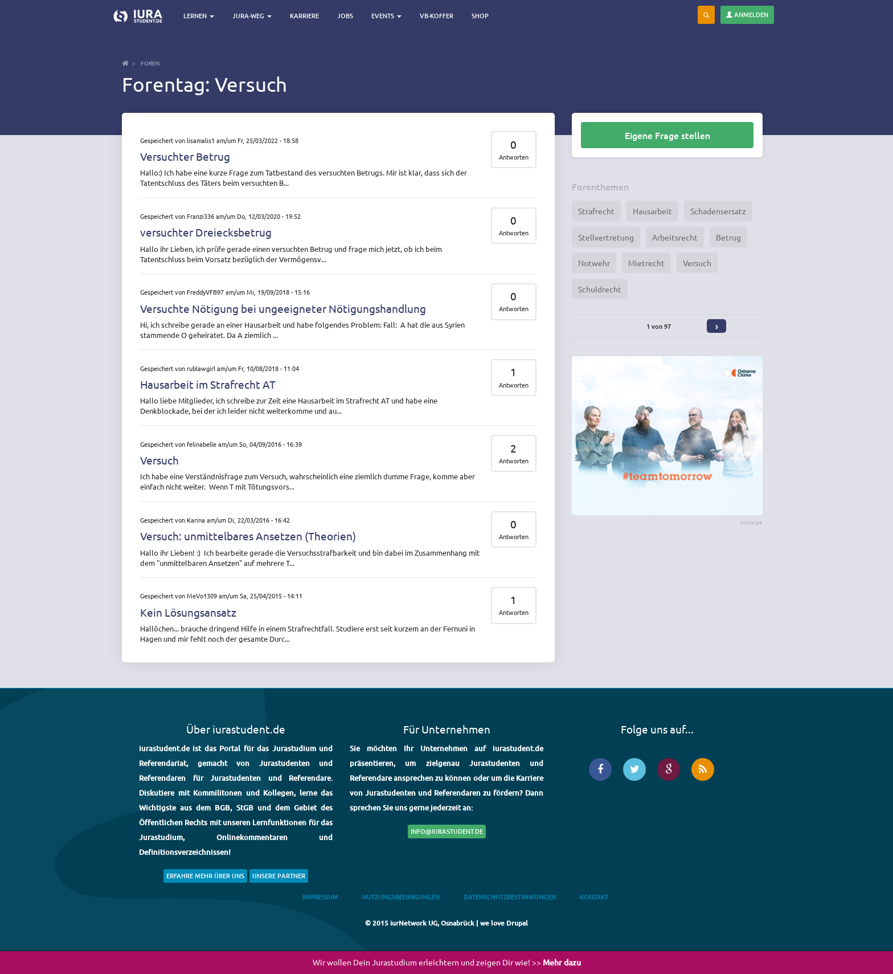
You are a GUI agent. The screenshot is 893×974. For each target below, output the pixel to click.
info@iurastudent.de (447, 831)
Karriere (304, 16)
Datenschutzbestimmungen (510, 897)
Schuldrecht (599, 289)
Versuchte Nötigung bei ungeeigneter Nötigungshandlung (283, 308)
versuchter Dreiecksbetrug (206, 232)
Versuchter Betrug (185, 156)
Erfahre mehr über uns (205, 876)
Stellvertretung (606, 237)
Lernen (198, 16)
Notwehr (594, 263)
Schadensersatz (718, 211)
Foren (150, 63)
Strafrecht (596, 211)
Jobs (345, 16)
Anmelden (747, 14)
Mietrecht (646, 263)
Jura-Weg (252, 16)
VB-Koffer (436, 16)
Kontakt (594, 897)
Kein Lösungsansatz (188, 612)
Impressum (320, 897)
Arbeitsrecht (675, 237)
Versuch (159, 460)
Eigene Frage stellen (667, 135)
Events (386, 16)
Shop (480, 16)
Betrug (728, 237)
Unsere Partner (278, 876)
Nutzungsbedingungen (401, 897)
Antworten (514, 157)
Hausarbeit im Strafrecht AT (208, 384)
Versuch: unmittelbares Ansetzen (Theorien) (248, 536)
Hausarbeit (652, 211)
